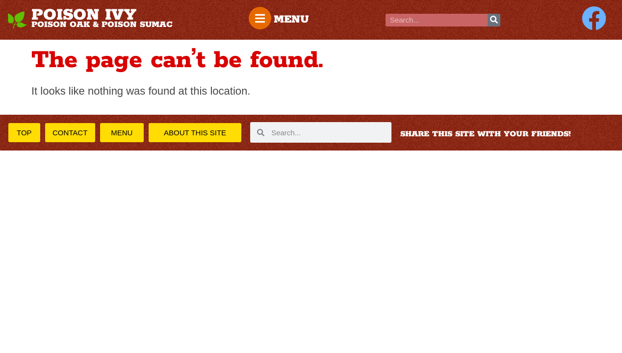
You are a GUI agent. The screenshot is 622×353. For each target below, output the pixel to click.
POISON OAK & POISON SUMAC (102, 24)
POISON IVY (83, 15)
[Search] (494, 20)
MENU (291, 19)
